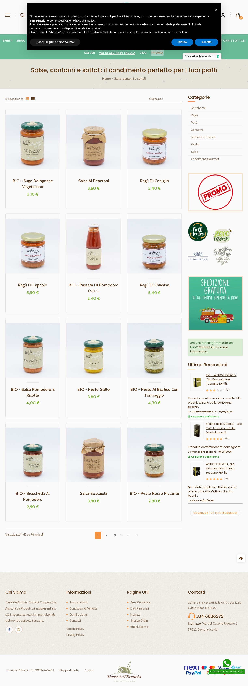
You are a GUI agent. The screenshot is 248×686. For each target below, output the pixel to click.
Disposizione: (14, 99)
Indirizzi (135, 614)
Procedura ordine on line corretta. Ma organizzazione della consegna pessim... (214, 402)
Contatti (75, 620)
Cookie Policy (75, 629)
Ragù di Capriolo (32, 285)
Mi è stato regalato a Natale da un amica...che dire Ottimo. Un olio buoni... (212, 491)
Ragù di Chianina (154, 285)
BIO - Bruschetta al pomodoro (33, 496)
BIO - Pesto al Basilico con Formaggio (154, 392)
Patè (194, 122)
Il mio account (79, 602)
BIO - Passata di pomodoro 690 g (93, 288)
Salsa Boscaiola (93, 493)
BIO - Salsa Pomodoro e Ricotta (33, 392)
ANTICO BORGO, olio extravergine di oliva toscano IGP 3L (220, 468)
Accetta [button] (206, 42)
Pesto (195, 144)
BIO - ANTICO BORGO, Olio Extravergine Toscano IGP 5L (221, 379)
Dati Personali (139, 608)
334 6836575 (210, 616)
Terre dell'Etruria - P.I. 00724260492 (29, 670)
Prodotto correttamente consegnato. (214, 447)
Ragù (194, 115)
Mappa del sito (68, 670)
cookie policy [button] (86, 20)
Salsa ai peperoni (93, 180)
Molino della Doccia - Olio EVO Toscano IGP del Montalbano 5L (224, 428)
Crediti (88, 670)
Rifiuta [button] (182, 42)
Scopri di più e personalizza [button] (55, 42)
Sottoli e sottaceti (203, 137)
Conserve (197, 130)
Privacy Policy (75, 635)
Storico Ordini (139, 620)
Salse (194, 152)
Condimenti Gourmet (205, 159)
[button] (216, 9)
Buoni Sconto (139, 627)
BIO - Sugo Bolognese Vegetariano (33, 183)
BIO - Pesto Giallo (93, 389)
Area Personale (140, 602)
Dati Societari (79, 614)
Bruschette (198, 108)
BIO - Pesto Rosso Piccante (154, 493)
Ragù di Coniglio (154, 180)
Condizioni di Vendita (84, 608)
